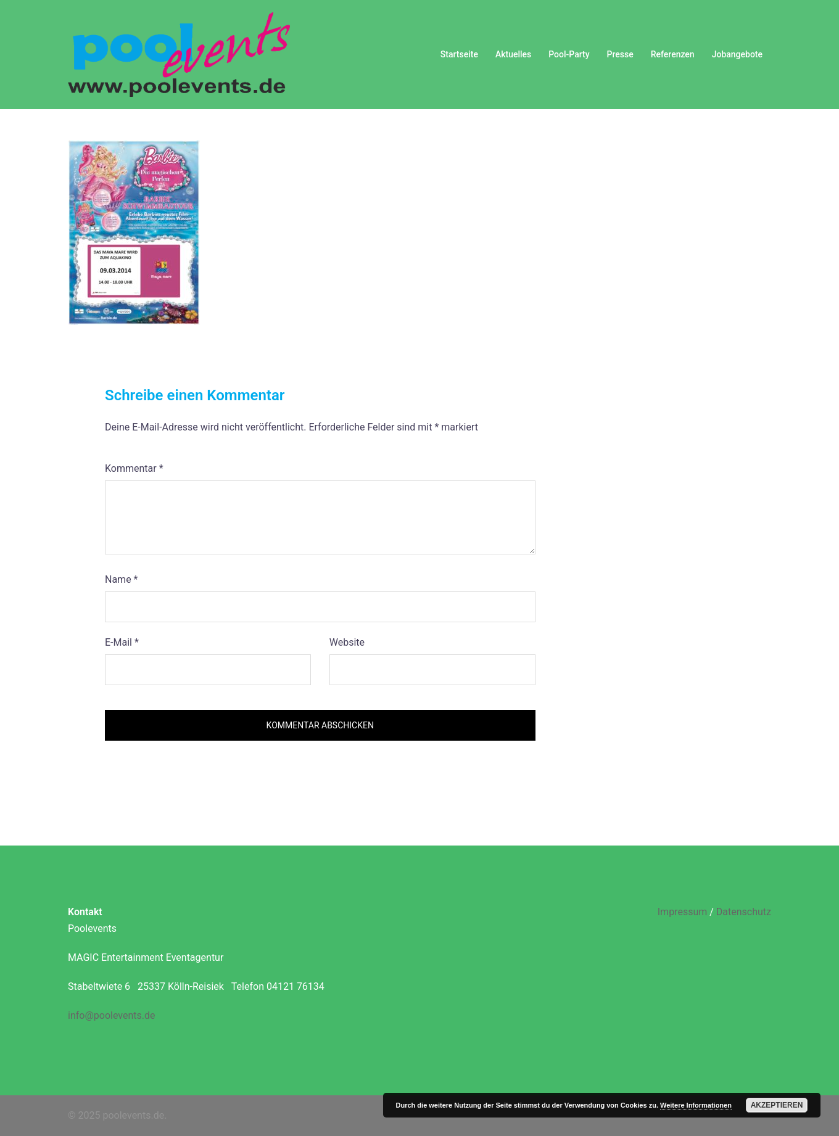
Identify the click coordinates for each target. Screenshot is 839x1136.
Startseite (459, 54)
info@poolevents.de (111, 1015)
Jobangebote (737, 54)
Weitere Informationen (696, 1105)
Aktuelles (513, 54)
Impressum (683, 912)
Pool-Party (568, 54)
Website (347, 642)
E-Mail (122, 642)
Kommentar (134, 468)
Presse (620, 54)
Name (121, 579)
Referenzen (673, 54)
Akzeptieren (777, 1105)
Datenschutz (743, 912)
